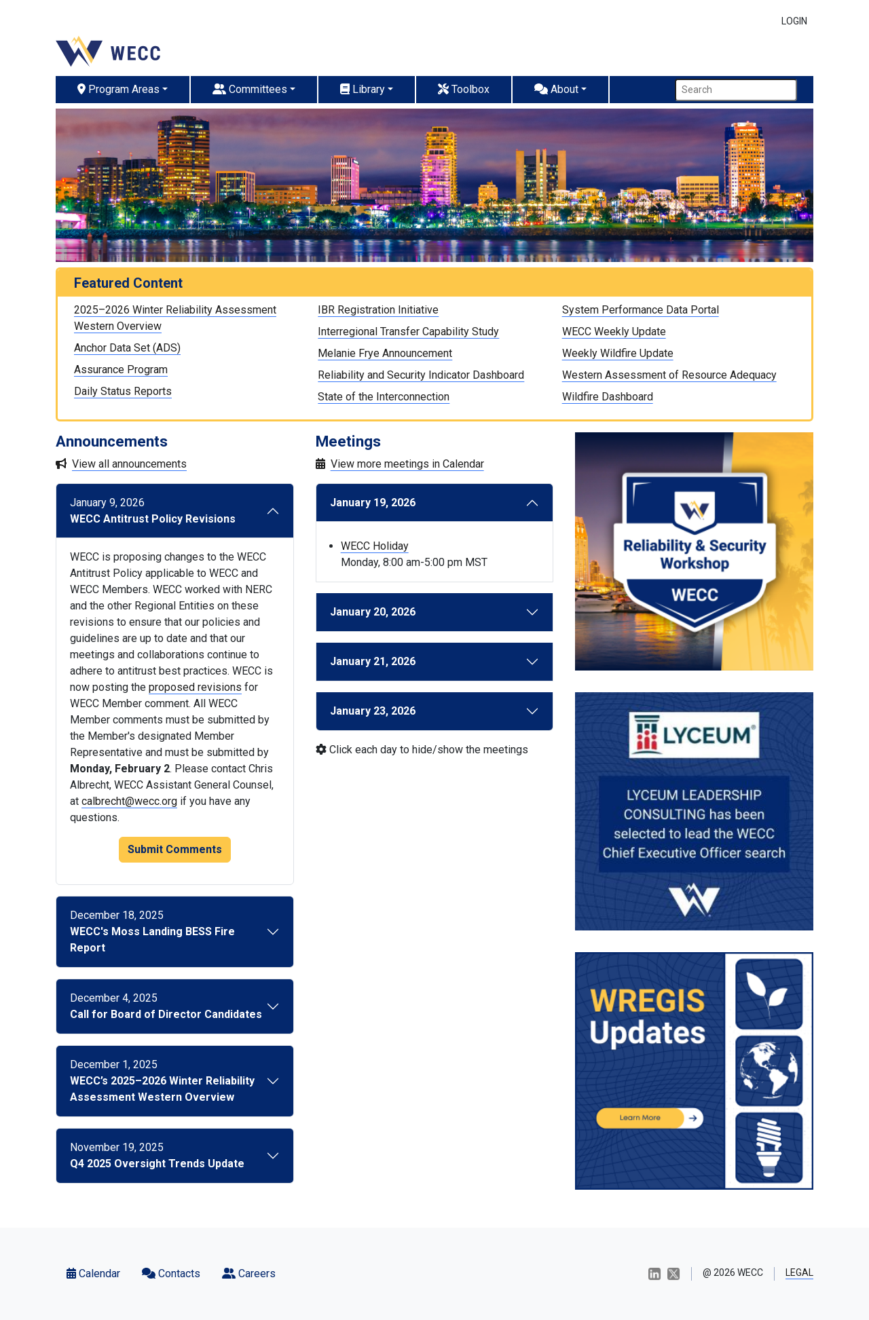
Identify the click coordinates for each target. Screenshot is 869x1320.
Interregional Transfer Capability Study (408, 331)
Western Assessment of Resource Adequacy (669, 375)
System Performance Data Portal (640, 309)
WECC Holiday (375, 546)
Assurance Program (121, 369)
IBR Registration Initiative (378, 309)
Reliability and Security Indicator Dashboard (421, 375)
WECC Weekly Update (614, 331)
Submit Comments (175, 849)
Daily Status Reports (123, 391)
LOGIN (794, 21)
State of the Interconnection (383, 396)
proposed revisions (195, 687)
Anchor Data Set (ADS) (127, 347)
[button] (123, 89)
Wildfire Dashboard (607, 396)
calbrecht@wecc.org (129, 801)
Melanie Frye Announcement (385, 353)
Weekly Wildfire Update (617, 353)
